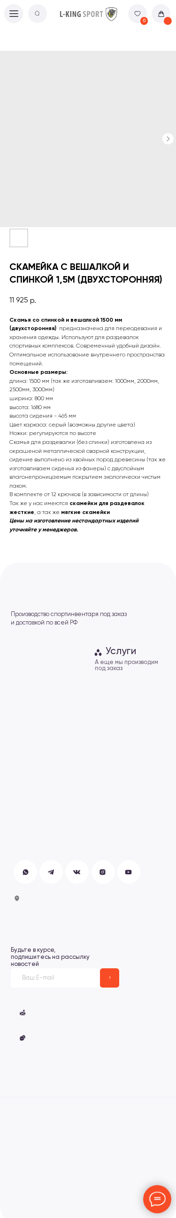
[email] (55, 978)
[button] (22, 1038)
